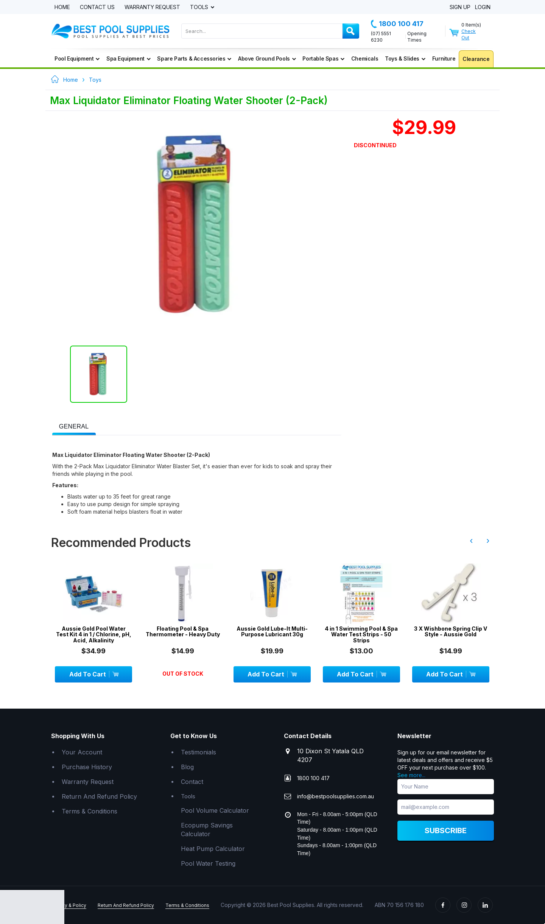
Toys (95, 79)
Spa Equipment (128, 58)
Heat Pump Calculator (213, 848)
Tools (200, 7)
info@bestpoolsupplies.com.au (335, 796)
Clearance (475, 59)
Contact (192, 781)
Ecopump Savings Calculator (207, 829)
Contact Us (97, 7)
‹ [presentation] (471, 540)
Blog (187, 767)
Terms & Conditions (89, 811)
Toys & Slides (405, 58)
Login (482, 7)
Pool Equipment (77, 58)
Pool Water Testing (208, 863)
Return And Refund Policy (99, 796)
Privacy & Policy (68, 905)
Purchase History (87, 767)
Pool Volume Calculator (215, 810)
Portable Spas (323, 58)
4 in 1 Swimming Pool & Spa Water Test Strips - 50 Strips (361, 634)
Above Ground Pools (267, 58)
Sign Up (460, 7)
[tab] (74, 426)
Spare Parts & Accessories (194, 58)
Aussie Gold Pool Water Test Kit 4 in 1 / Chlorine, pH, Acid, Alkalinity (93, 634)
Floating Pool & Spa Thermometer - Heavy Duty (183, 631)
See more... (411, 775)
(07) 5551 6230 (381, 37)
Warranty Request (152, 7)
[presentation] (74, 427)
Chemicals (364, 58)
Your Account (82, 752)
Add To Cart (93, 674)
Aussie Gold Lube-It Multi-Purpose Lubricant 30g (272, 631)
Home (62, 7)
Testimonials (198, 752)
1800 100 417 (397, 24)
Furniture (443, 58)
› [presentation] (487, 540)
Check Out (468, 34)
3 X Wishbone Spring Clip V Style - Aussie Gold (450, 631)
